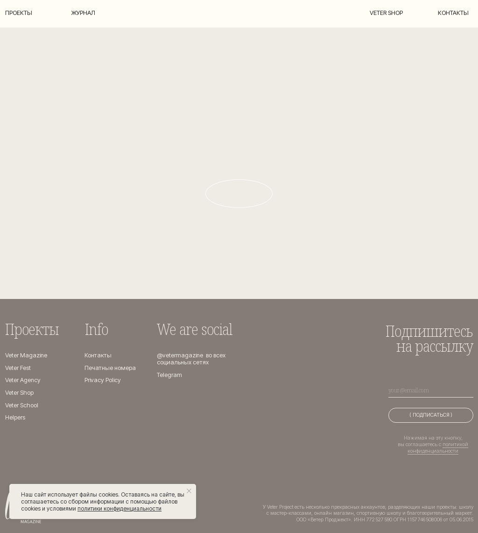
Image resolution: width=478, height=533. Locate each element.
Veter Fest (18, 367)
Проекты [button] (18, 12)
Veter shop (386, 12)
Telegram (169, 374)
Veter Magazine (26, 355)
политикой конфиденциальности (438, 447)
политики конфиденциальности (119, 508)
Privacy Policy (102, 380)
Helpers (15, 417)
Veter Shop (19, 392)
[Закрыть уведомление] (189, 491)
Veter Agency (23, 380)
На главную (239, 193)
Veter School (21, 405)
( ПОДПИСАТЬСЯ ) (430, 415)
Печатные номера (110, 367)
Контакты (453, 12)
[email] (430, 390)
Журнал (83, 12)
